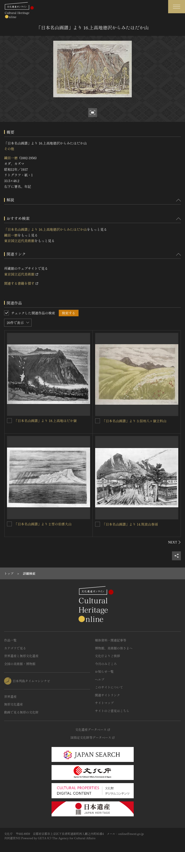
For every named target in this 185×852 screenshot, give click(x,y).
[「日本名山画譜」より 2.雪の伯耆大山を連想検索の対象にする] (9, 524)
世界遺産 (10, 696)
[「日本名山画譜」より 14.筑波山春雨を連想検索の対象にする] (97, 524)
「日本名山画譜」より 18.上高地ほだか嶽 (45, 420)
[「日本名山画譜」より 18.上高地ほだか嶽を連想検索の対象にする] (9, 420)
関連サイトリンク (107, 695)
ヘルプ (99, 679)
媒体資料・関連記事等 (110, 640)
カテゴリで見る (15, 648)
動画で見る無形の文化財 (21, 712)
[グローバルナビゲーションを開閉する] (176, 6)
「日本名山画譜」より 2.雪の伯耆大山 (43, 524)
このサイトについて (109, 687)
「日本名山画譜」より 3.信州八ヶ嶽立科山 (134, 420)
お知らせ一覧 (104, 671)
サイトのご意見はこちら (112, 710)
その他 (9, 148)
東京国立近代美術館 (19, 240)
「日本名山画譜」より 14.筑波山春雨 (130, 524)
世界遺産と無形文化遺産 (21, 656)
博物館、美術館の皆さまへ (113, 648)
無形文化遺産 (13, 704)
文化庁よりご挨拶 (107, 656)
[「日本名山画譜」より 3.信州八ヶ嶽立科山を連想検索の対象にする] (97, 420)
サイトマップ (104, 702)
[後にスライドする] (174, 542)
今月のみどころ (106, 663)
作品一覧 (10, 640)
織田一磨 (11, 157)
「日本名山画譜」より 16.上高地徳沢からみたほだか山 (45, 229)
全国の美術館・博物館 (19, 663)
